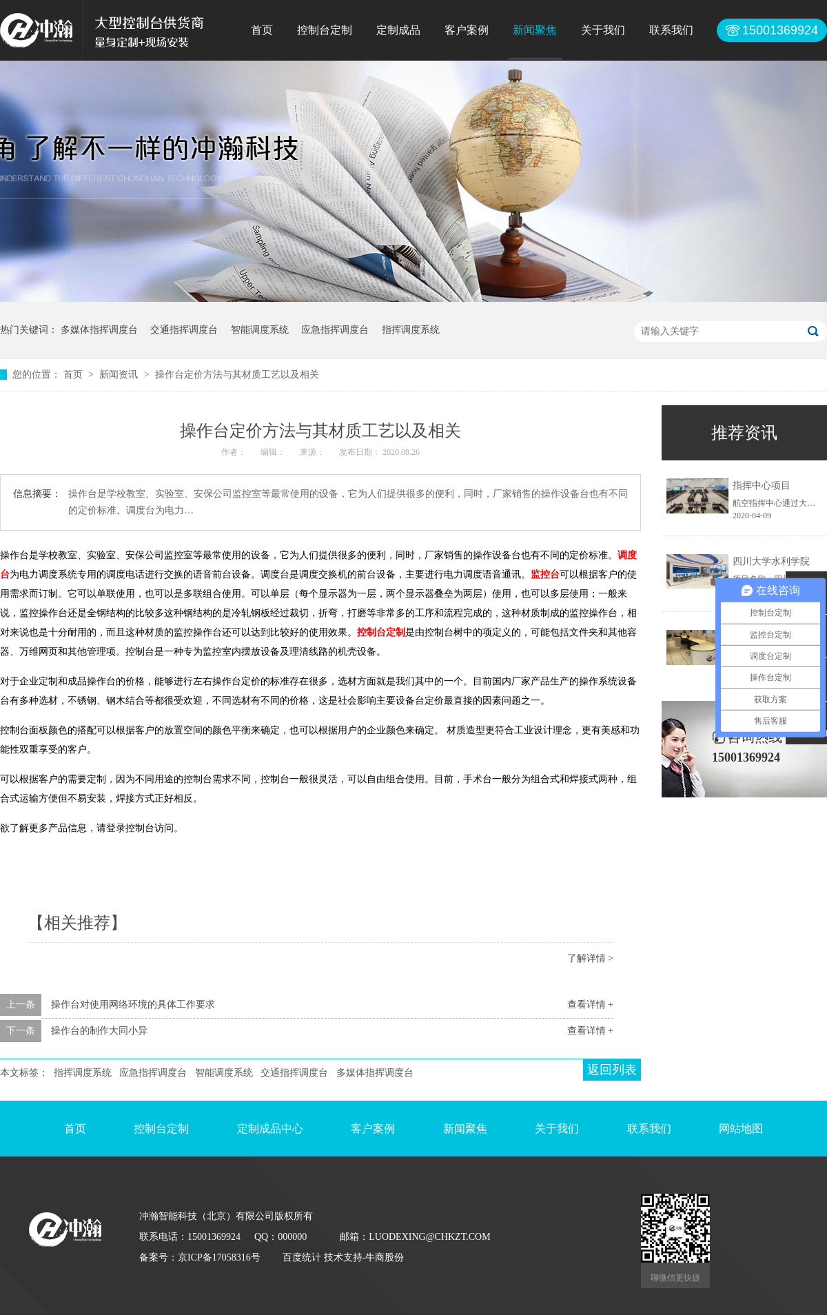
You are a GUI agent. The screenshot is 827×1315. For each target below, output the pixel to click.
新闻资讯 (120, 374)
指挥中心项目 (761, 485)
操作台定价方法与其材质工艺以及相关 (237, 374)
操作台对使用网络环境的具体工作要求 (133, 1004)
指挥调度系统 (411, 330)
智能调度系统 (260, 330)
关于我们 (603, 30)
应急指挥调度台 (335, 330)
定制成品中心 (270, 1128)
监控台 (545, 574)
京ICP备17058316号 (219, 1257)
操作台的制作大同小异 (99, 1031)
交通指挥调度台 (184, 330)
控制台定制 (324, 30)
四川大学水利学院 (771, 561)
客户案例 (467, 30)
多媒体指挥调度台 (99, 330)
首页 (262, 30)
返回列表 (612, 1070)
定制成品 (398, 30)
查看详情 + (590, 1004)
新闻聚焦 (535, 30)
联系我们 (671, 30)
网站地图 (741, 1128)
